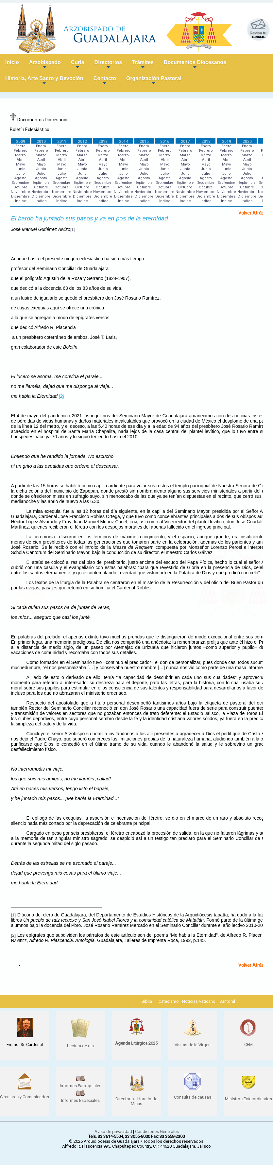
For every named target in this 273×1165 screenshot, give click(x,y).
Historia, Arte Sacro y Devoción (44, 81)
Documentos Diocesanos (195, 65)
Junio (20, 169)
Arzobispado (45, 65)
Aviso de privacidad (113, 1131)
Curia (77, 65)
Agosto (20, 178)
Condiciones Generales (157, 1131)
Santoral (227, 1001)
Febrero (20, 150)
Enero (20, 146)
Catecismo (169, 1001)
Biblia (147, 1001)
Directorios (108, 65)
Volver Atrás (251, 213)
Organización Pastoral (153, 81)
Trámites (143, 65)
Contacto (105, 81)
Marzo (20, 155)
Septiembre (20, 182)
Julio (20, 173)
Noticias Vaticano (198, 1001)
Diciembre (20, 196)
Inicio (12, 62)
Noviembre (20, 192)
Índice (20, 201)
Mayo (20, 164)
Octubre (20, 187)
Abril (21, 160)
